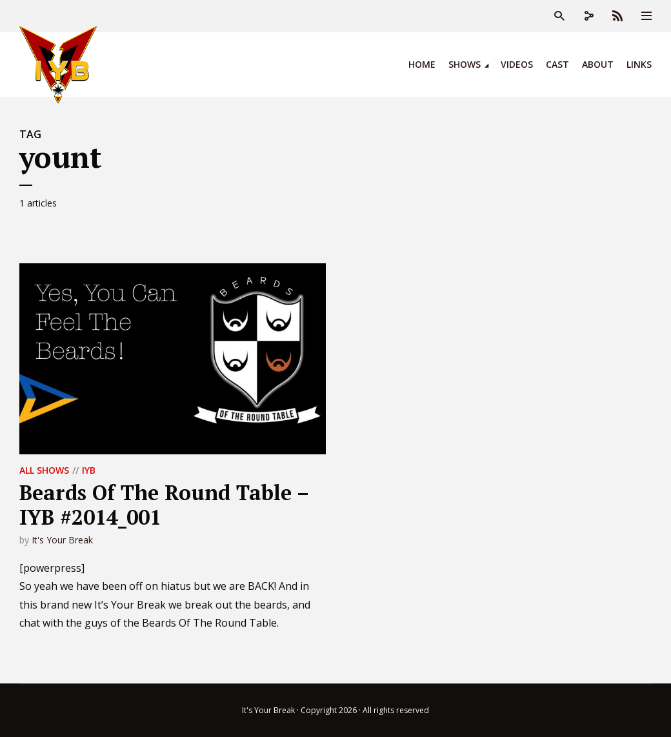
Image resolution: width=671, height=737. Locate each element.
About (598, 64)
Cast (557, 64)
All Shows (44, 470)
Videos (517, 64)
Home (422, 64)
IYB (88, 470)
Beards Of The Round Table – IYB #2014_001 (163, 504)
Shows (464, 64)
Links (639, 64)
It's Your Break (62, 540)
